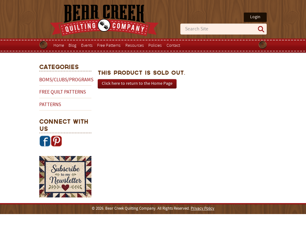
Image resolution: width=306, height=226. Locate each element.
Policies (155, 45)
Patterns (50, 104)
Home (58, 45)
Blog (72, 45)
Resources (134, 45)
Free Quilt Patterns (62, 92)
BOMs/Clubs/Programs (65, 80)
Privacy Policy (202, 209)
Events (87, 45)
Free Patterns (109, 45)
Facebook (45, 141)
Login (255, 17)
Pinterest (56, 141)
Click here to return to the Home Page (137, 83)
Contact (173, 45)
